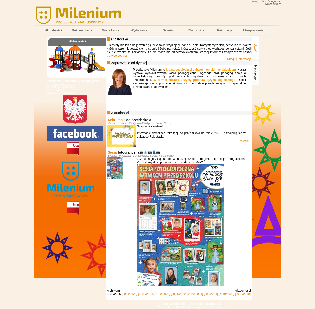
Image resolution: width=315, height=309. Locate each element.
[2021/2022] (178, 294)
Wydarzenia (139, 30)
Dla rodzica (196, 30)
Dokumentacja (82, 30)
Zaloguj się (274, 1)
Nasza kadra (110, 30)
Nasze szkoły (273, 4)
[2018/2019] (243, 294)
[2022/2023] (162, 294)
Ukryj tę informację (239, 59)
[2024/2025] (129, 294)
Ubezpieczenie (253, 30)
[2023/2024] (146, 294)
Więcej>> (244, 141)
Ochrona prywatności (204, 304)
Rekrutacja (224, 30)
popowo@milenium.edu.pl (61, 92)
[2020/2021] (195, 294)
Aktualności (53, 30)
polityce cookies (117, 55)
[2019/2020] (226, 294)
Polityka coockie (174, 304)
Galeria (168, 30)
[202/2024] (211, 294)
